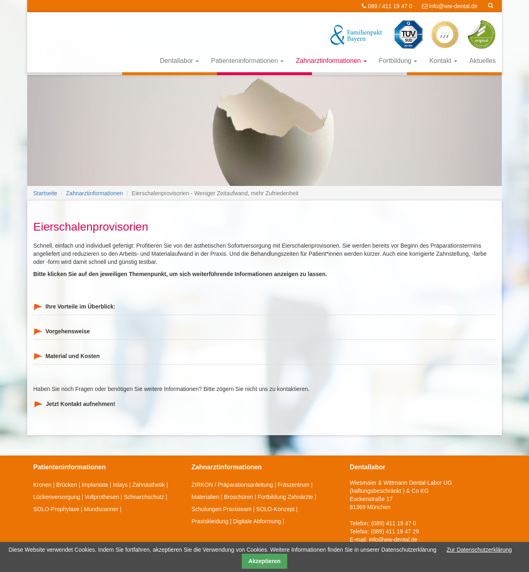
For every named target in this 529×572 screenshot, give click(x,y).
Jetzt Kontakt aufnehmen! (80, 404)
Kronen (42, 484)
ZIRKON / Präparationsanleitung (232, 484)
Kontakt (443, 60)
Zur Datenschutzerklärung (479, 549)
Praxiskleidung (209, 521)
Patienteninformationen (247, 60)
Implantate (95, 484)
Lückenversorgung (56, 497)
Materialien (205, 497)
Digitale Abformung (257, 521)
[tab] (264, 306)
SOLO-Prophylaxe (56, 509)
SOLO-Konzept (275, 509)
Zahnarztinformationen (331, 60)
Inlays (120, 484)
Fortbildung (398, 60)
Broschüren (238, 497)
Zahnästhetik (148, 484)
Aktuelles (482, 60)
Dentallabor (179, 60)
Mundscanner (101, 509)
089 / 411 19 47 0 (387, 6)
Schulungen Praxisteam (221, 509)
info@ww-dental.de (449, 6)
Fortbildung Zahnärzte (285, 497)
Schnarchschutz (144, 497)
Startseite (45, 193)
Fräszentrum (293, 484)
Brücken (66, 484)
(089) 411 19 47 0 (393, 523)
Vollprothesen (102, 497)
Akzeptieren (264, 561)
